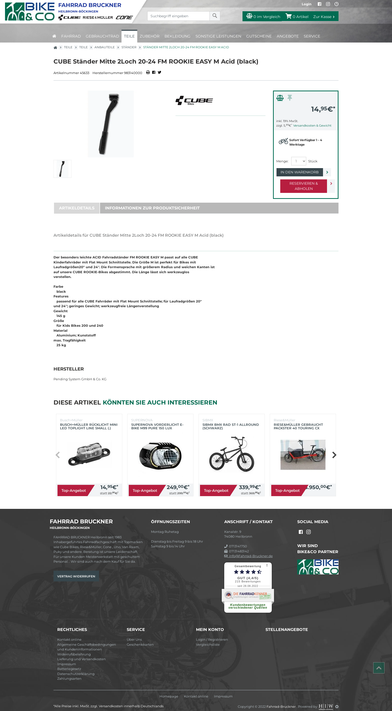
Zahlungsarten (69, 673)
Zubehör (150, 36)
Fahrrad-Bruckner (281, 701)
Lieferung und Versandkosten (81, 654)
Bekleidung (177, 36)
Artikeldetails (76, 202)
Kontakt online (69, 634)
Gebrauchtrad (102, 36)
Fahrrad (71, 36)
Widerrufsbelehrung (74, 649)
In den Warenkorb (301, 172)
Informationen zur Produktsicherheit (152, 202)
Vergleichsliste (208, 639)
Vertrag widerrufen (76, 571)
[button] (334, 449)
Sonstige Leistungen (218, 36)
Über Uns (134, 634)
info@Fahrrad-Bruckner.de (248, 551)
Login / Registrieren (212, 634)
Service (312, 36)
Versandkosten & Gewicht (312, 125)
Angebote (288, 36)
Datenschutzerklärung (75, 668)
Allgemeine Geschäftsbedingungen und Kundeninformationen (86, 641)
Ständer (129, 47)
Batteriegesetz (69, 663)
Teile (129, 36)
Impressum (66, 659)
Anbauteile (104, 47)
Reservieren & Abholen (301, 183)
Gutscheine (259, 36)
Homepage (169, 691)
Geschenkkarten (140, 639)
